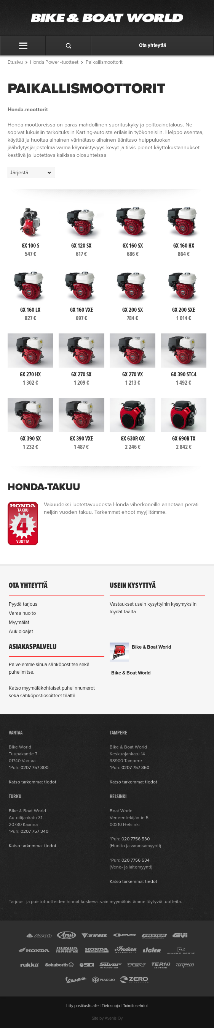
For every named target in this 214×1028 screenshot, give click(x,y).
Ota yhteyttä (152, 45)
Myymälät (19, 622)
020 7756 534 (135, 860)
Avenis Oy (114, 1018)
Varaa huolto (22, 613)
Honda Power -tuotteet (54, 62)
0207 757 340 (34, 831)
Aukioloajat (21, 631)
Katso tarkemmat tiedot (32, 782)
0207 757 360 (135, 767)
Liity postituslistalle (82, 1005)
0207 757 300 (34, 767)
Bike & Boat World (151, 647)
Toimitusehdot (135, 1005)
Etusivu (15, 62)
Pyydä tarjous (23, 604)
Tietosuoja (111, 1005)
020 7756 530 (135, 839)
